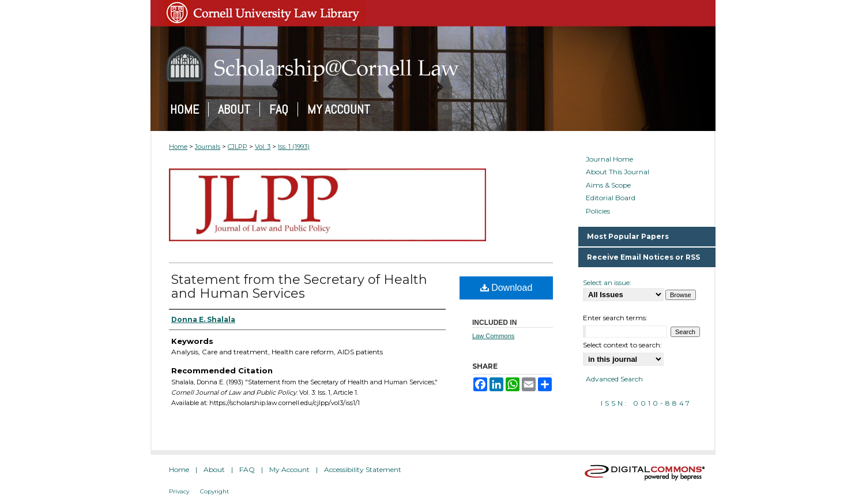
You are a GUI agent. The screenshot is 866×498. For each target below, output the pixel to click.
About (214, 469)
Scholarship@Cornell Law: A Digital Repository (433, 64)
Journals (207, 147)
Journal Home (609, 159)
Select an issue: (607, 282)
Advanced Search (614, 379)
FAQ (247, 469)
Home (178, 147)
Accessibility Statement (362, 469)
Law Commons (493, 335)
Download (506, 288)
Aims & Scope (608, 185)
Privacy (179, 491)
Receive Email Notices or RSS (643, 257)
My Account (289, 469)
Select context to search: (622, 344)
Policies (598, 211)
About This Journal (617, 172)
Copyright (214, 491)
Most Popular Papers (628, 236)
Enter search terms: (615, 317)
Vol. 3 (262, 147)
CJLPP (237, 147)
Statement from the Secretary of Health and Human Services (299, 286)
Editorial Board (610, 198)
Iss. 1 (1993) (294, 147)
